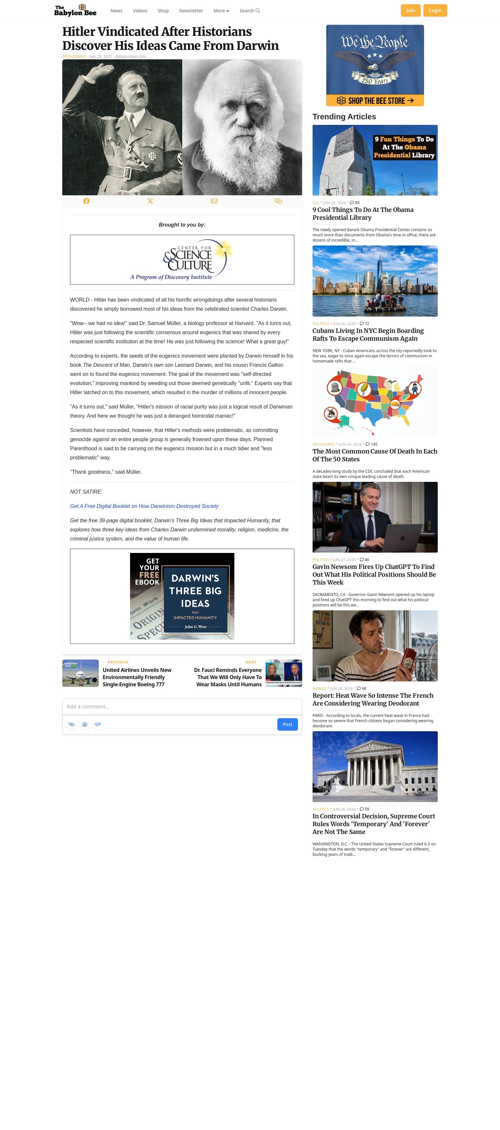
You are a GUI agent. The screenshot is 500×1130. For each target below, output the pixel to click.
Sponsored (73, 56)
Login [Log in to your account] (435, 10)
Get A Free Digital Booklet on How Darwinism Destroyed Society (144, 506)
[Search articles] (249, 10)
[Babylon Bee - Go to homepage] (75, 10)
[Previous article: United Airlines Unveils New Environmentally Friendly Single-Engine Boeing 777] (119, 674)
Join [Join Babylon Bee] (410, 10)
